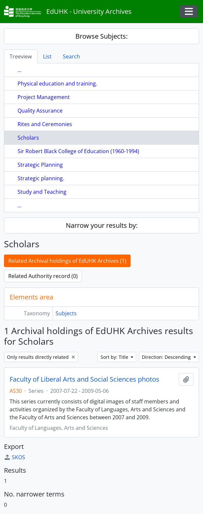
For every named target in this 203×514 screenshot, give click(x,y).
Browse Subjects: (101, 36)
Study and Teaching (42, 191)
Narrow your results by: (102, 225)
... (19, 70)
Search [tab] (71, 56)
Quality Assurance (40, 110)
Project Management (44, 97)
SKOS (14, 457)
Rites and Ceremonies (45, 124)
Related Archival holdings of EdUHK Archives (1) (67, 260)
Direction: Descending (167, 357)
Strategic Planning (40, 164)
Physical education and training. (57, 83)
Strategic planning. (41, 178)
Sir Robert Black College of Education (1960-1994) (78, 151)
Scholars (28, 137)
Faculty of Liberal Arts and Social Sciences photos (84, 379)
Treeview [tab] (21, 56)
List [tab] (47, 56)
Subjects (66, 313)
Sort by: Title (115, 357)
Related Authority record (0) (43, 276)
